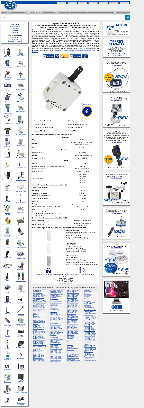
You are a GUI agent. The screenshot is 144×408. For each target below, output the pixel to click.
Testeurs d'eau (88, 326)
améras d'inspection (38, 320)
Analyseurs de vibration (39, 309)
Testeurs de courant (89, 322)
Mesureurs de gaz (71, 291)
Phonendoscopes (71, 355)
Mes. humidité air (71, 315)
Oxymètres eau (71, 348)
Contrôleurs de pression (39, 340)
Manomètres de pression (57, 339)
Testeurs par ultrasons (90, 340)
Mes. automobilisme (56, 342)
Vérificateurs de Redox (90, 349)
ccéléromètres (37, 290)
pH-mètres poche (71, 354)
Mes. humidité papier (72, 302)
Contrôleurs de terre (38, 343)
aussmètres (54, 312)
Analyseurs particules (38, 304)
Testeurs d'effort (88, 327)
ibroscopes (54, 308)
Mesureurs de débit (55, 355)
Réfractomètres (88, 295)
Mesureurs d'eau (55, 346)
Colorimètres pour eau (38, 327)
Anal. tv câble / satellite (39, 307)
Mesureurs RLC (71, 326)
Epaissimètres (54, 304)
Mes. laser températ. (72, 306)
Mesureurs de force (55, 361)
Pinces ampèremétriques (73, 360)
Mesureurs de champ (56, 350)
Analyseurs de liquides (39, 300)
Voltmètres (87, 358)
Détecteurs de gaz (37, 358)
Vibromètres (87, 353)
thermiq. (76, 331)
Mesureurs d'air (54, 345)
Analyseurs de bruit (38, 294)
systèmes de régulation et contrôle (68, 50)
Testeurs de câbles (89, 321)
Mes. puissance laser (72, 319)
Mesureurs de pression (73, 295)
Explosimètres (54, 305)
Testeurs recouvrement (90, 333)
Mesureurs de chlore (56, 351)
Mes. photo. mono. (72, 312)
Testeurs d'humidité (89, 328)
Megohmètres (54, 341)
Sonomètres (87, 301)
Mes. (68, 331)
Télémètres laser (88, 311)
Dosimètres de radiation (56, 296)
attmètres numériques (91, 360)
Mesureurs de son (71, 299)
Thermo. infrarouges (89, 318)
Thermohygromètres (89, 316)
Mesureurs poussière (72, 310)
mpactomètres (54, 323)
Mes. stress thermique (72, 327)
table (78, 354)
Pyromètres (87, 290)
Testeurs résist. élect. (89, 335)
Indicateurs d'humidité (56, 324)
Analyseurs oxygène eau (39, 301)
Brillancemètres (37, 317)
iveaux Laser (71, 341)
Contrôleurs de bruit (38, 335)
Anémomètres (36, 310)
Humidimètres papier (56, 319)
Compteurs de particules (39, 331)
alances (36, 313)
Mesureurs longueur (72, 307)
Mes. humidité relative (72, 304)
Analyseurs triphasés (38, 306)
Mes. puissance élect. (72, 317)
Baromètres (36, 314)
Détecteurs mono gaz (38, 359)
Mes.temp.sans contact (73, 330)
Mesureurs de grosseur (73, 293)
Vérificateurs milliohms (90, 348)
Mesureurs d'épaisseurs (56, 358)
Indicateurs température (56, 328)
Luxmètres (53, 335)
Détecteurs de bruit (38, 354)
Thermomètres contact (90, 317)
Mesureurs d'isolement (73, 294)
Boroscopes (36, 315)
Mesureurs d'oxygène (72, 296)
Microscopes (70, 337)
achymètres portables (90, 310)
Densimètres (36, 353)
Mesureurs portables (72, 316)
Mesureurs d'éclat (55, 347)
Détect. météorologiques (57, 290)
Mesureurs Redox (71, 322)
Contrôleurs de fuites (38, 341)
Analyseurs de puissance (39, 302)
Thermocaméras (88, 314)
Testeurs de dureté (89, 324)
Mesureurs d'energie (56, 360)
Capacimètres (36, 325)
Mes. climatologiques (56, 344)
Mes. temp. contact (72, 328)
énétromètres (71, 353)
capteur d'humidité (84, 48)
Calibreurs (35, 324)
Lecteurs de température (57, 332)
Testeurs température (89, 339)
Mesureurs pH (70, 311)
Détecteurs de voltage (56, 292)
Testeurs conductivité (89, 323)
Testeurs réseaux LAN (90, 334)
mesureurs (70, 274)
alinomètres (88, 298)
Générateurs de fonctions (57, 314)
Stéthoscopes (87, 305)
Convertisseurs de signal (39, 346)
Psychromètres (88, 291)
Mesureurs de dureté (56, 357)
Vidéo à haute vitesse (89, 355)
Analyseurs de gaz (38, 296)
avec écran (60, 301)
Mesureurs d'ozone (72, 298)
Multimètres (70, 338)
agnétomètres (54, 337)
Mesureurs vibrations (72, 333)
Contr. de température (38, 342)
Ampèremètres (37, 291)
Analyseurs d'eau (37, 293)
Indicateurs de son (55, 327)
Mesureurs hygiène (72, 305)
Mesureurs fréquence (72, 290)
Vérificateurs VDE (88, 352)
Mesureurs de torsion (72, 300)
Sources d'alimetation (89, 302)
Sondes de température (90, 300)
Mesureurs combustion (56, 352)
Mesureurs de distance (56, 356)
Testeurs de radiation (89, 332)
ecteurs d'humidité (55, 331)
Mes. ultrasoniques (72, 332)
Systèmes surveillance (89, 307)
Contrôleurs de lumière (39, 338)
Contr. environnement (38, 336)
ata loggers (37, 349)
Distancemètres (54, 295)
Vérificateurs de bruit (89, 345)
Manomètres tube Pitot (56, 340)
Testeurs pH (87, 329)
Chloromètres (36, 326)
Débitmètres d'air (37, 350)
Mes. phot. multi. (71, 314)
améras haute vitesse (39, 321)
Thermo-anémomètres (90, 313)
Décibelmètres (36, 351)
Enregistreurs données (56, 302)
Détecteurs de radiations (57, 291)
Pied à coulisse (71, 359)
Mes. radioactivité (71, 321)
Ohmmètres (70, 346)
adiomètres (88, 293)
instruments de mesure (88, 50)
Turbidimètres (87, 342)
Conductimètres (37, 333)
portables (93, 329)
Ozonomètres (70, 350)
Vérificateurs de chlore (90, 347)
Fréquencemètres (55, 309)
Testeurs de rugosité (89, 337)
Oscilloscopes (70, 347)
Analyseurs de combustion (39, 295)
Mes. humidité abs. (72, 301)
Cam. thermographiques (39, 322)
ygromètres (54, 320)
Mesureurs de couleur (56, 353)
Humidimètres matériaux (57, 318)
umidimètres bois (55, 317)
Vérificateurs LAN (88, 350)
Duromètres (53, 297)
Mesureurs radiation (72, 320)
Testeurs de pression (89, 331)
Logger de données (55, 333)
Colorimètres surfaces (38, 329)
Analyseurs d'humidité (38, 298)
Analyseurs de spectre (38, 305)
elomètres (87, 344)
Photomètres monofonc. (73, 356)
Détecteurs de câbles (38, 355)
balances (35, 52)
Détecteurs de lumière (38, 360)
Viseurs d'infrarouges (89, 356)
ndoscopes (54, 301)
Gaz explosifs (54, 313)
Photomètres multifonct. (73, 358)
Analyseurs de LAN (38, 299)
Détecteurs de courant (38, 356)
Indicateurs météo (55, 326)
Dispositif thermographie (57, 294)
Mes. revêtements (71, 325)
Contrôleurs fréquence (38, 337)
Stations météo (88, 303)
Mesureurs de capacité (56, 349)
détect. (71, 331)
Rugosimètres (87, 296)
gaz (77, 348)
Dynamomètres (54, 299)
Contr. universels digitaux (39, 345)
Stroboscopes (87, 306)
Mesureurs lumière (72, 309)
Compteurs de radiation (39, 332)
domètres (70, 345)
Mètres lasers (70, 335)
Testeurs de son (88, 338)
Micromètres (70, 336)
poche (76, 311)
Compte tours (36, 330)
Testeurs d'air (87, 319)
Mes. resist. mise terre (72, 323)
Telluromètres (87, 312)
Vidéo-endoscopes (89, 354)
